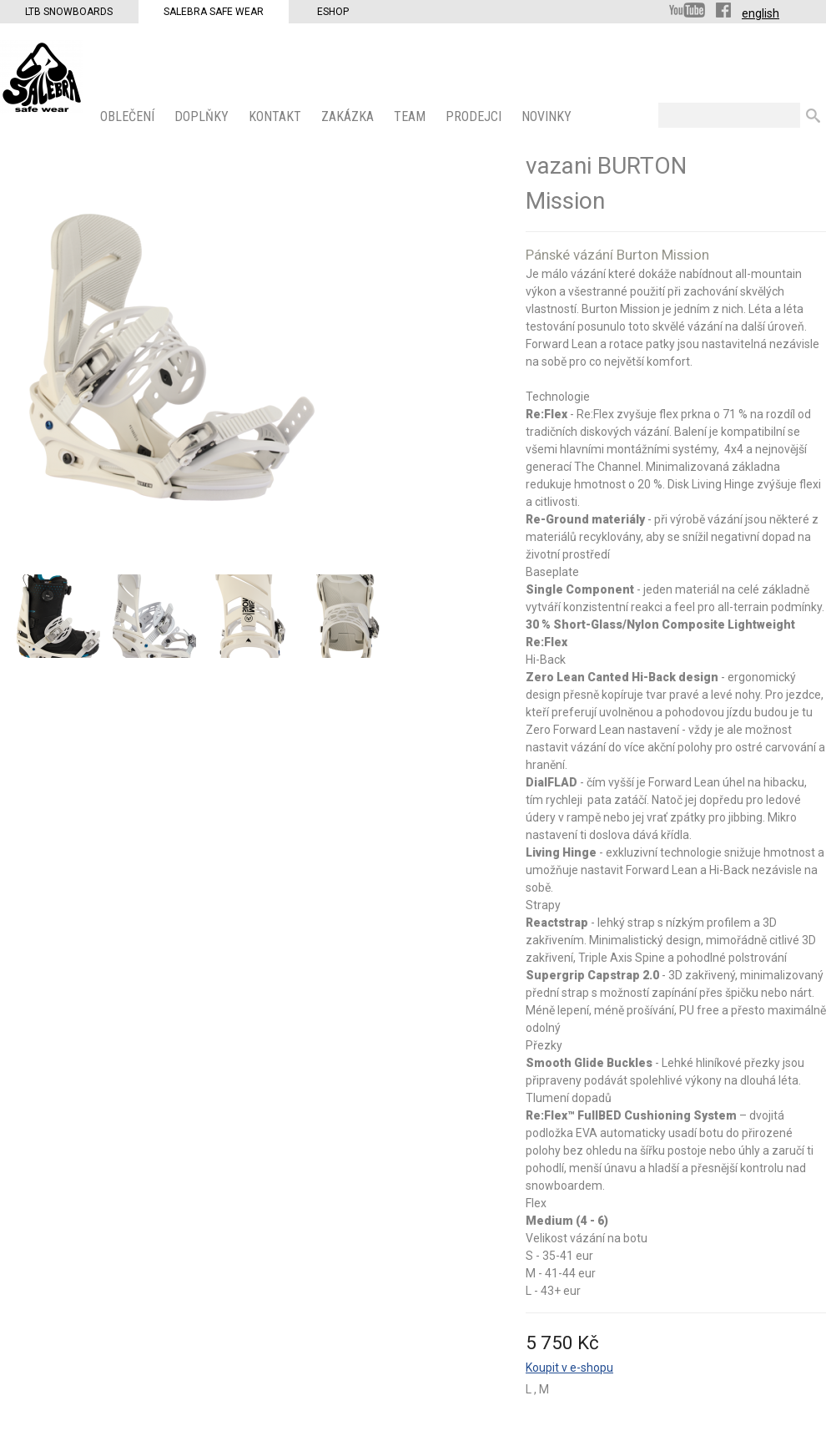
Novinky (548, 116)
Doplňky (203, 116)
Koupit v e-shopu (569, 1367)
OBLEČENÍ (129, 116)
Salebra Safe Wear (214, 12)
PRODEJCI (475, 116)
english (760, 13)
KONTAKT (277, 116)
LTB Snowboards (69, 12)
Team (411, 116)
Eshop (333, 12)
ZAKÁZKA (349, 116)
